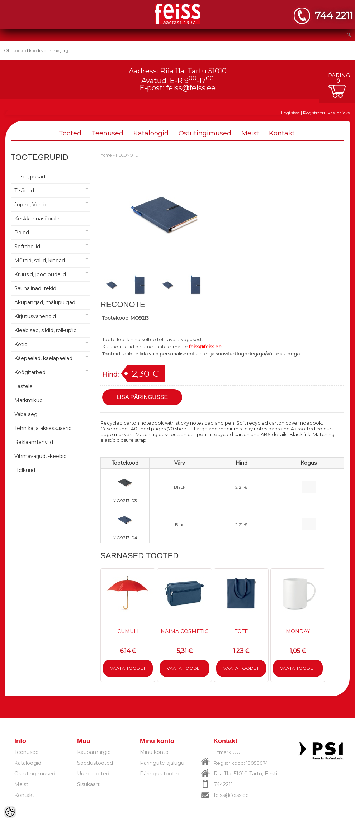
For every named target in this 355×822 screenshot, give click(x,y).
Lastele (23, 386)
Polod (21, 232)
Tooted (70, 133)
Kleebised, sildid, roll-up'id (45, 330)
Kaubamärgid (94, 752)
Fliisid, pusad (29, 176)
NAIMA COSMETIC (184, 631)
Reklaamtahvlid (33, 442)
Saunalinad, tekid (35, 288)
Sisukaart (88, 784)
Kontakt (282, 133)
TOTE (241, 631)
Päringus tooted (160, 773)
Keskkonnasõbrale (37, 218)
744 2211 (334, 15)
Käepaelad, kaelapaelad (43, 358)
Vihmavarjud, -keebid (40, 456)
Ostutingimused (205, 133)
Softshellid (27, 246)
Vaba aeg (26, 414)
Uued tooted (93, 773)
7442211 (223, 784)
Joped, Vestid (31, 204)
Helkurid (24, 470)
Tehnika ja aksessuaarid (43, 428)
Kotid (21, 344)
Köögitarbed (30, 372)
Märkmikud (28, 400)
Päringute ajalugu (162, 763)
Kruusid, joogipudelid (40, 274)
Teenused (107, 133)
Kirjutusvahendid (35, 316)
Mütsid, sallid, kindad (39, 260)
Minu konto (154, 752)
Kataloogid (151, 133)
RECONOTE (127, 155)
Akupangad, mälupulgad (44, 302)
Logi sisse (290, 112)
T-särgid (24, 190)
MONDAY (298, 631)
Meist (250, 133)
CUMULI (128, 631)
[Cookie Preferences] (10, 812)
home (106, 155)
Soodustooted (95, 763)
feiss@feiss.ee (191, 87)
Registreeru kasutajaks (326, 112)
